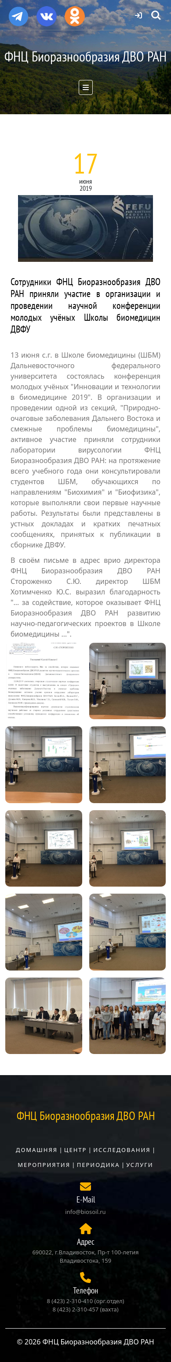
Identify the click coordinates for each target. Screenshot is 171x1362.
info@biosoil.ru (85, 1212)
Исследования (121, 1150)
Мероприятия (44, 1165)
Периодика (98, 1165)
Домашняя (37, 1150)
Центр (75, 1150)
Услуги (139, 1165)
